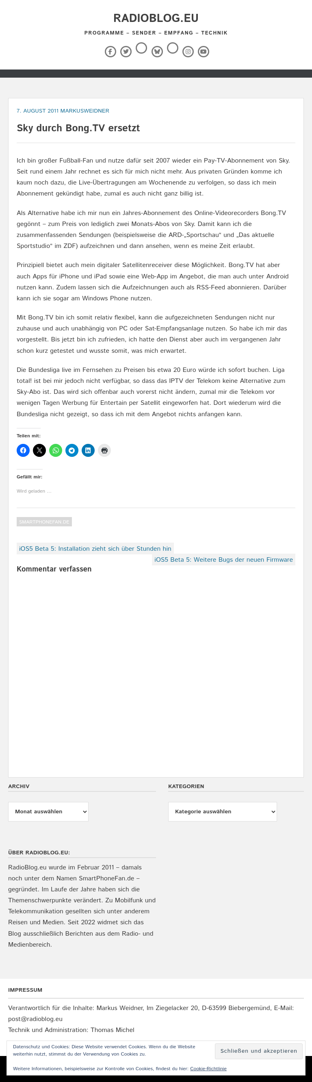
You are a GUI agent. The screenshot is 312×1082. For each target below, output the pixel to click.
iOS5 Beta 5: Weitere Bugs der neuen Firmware (223, 560)
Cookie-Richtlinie (208, 1068)
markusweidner (84, 111)
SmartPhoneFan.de (44, 522)
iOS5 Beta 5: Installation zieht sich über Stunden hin (95, 549)
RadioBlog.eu (156, 19)
